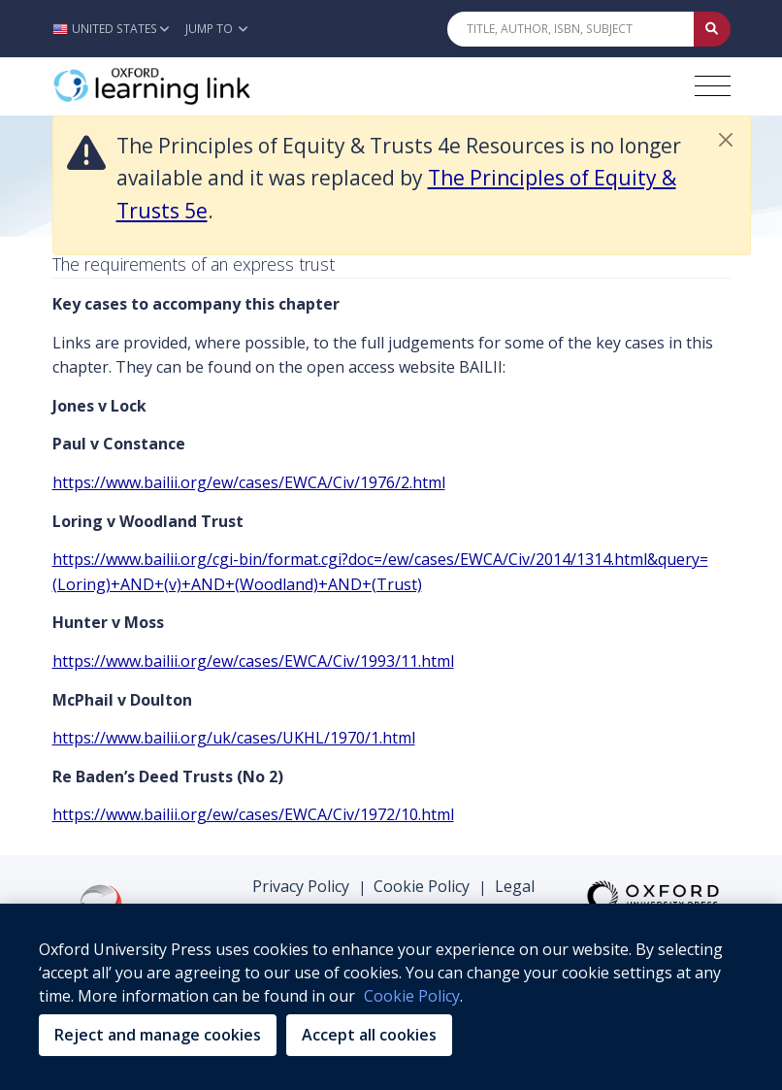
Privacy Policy (300, 886)
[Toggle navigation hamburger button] (713, 86)
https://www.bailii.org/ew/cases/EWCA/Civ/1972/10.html (253, 814)
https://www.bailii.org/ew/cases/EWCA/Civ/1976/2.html (248, 482)
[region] (391, 997)
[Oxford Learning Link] (197, 86)
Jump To (216, 28)
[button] (115, 28)
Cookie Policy (422, 886)
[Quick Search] (570, 29)
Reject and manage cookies (157, 1034)
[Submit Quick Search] (712, 29)
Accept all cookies (369, 1034)
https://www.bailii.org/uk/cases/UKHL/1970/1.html (233, 737)
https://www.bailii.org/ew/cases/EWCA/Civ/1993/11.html (253, 661)
